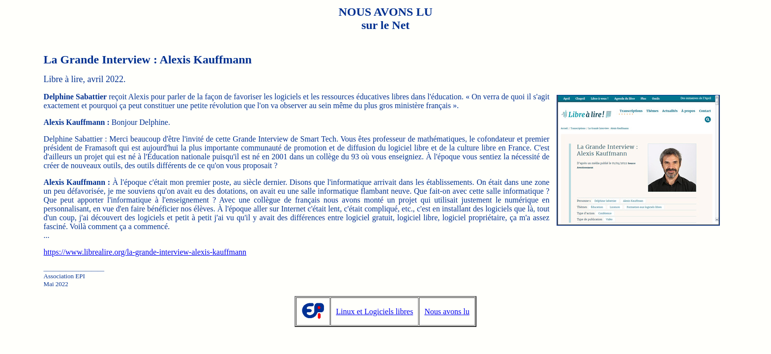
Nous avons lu (447, 311)
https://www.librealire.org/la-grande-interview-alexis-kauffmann (145, 252)
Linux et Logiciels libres (374, 311)
